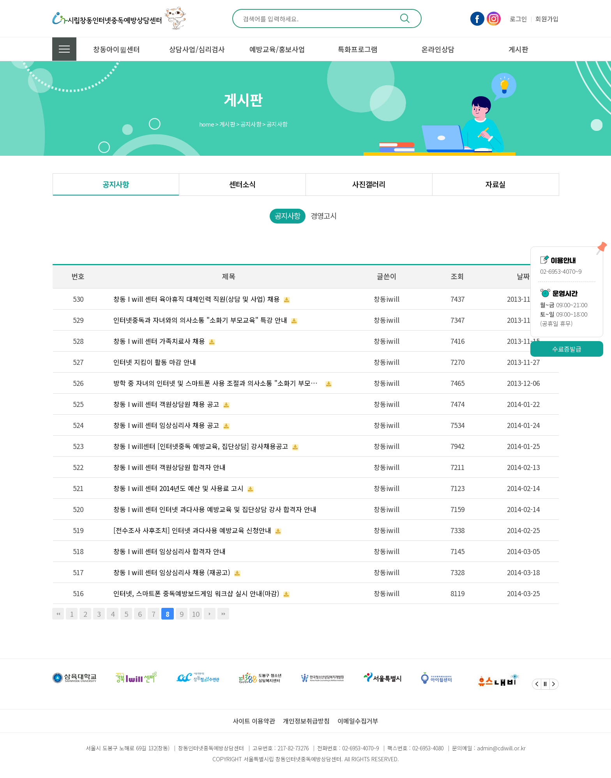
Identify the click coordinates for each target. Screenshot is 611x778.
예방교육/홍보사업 (277, 49)
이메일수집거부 (357, 720)
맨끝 (223, 614)
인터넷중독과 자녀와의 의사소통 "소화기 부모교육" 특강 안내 (200, 320)
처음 (58, 614)
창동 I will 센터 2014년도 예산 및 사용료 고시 (178, 488)
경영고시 (323, 215)
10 (196, 614)
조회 (457, 276)
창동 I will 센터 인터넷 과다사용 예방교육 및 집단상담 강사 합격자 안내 (214, 509)
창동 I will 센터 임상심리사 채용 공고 (166, 425)
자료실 (495, 184)
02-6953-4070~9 (360, 748)
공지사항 (115, 184)
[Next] (554, 684)
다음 (209, 614)
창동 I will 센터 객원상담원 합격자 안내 (169, 467)
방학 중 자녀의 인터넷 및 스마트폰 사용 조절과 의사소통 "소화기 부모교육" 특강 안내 (217, 383)
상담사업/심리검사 (197, 49)
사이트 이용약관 (254, 720)
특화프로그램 (358, 49)
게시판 (518, 49)
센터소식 (242, 184)
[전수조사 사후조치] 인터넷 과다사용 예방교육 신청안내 (192, 530)
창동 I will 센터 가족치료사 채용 (159, 341)
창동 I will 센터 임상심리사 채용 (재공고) (171, 572)
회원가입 (547, 18)
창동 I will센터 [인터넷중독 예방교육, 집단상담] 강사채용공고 (200, 446)
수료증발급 (566, 349)
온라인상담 (438, 49)
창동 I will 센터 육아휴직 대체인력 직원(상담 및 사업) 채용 (196, 299)
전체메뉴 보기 (64, 49)
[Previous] (536, 684)
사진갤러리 (368, 184)
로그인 (518, 18)
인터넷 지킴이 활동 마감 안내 (154, 362)
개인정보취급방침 (306, 720)
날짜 (523, 276)
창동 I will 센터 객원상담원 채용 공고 (166, 404)
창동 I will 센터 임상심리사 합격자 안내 (169, 551)
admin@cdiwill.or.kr (501, 748)
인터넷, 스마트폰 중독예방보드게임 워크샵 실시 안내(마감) (196, 593)
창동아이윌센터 (116, 49)
